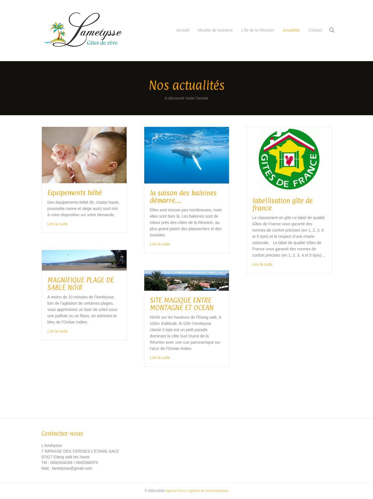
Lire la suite (58, 224)
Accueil (182, 30)
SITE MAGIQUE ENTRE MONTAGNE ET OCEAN (182, 304)
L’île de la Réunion (257, 30)
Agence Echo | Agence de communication (196, 491)
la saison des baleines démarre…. (183, 196)
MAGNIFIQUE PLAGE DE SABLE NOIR (81, 283)
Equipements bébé (75, 193)
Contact (315, 30)
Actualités (291, 30)
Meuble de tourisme (215, 30)
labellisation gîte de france (282, 204)
